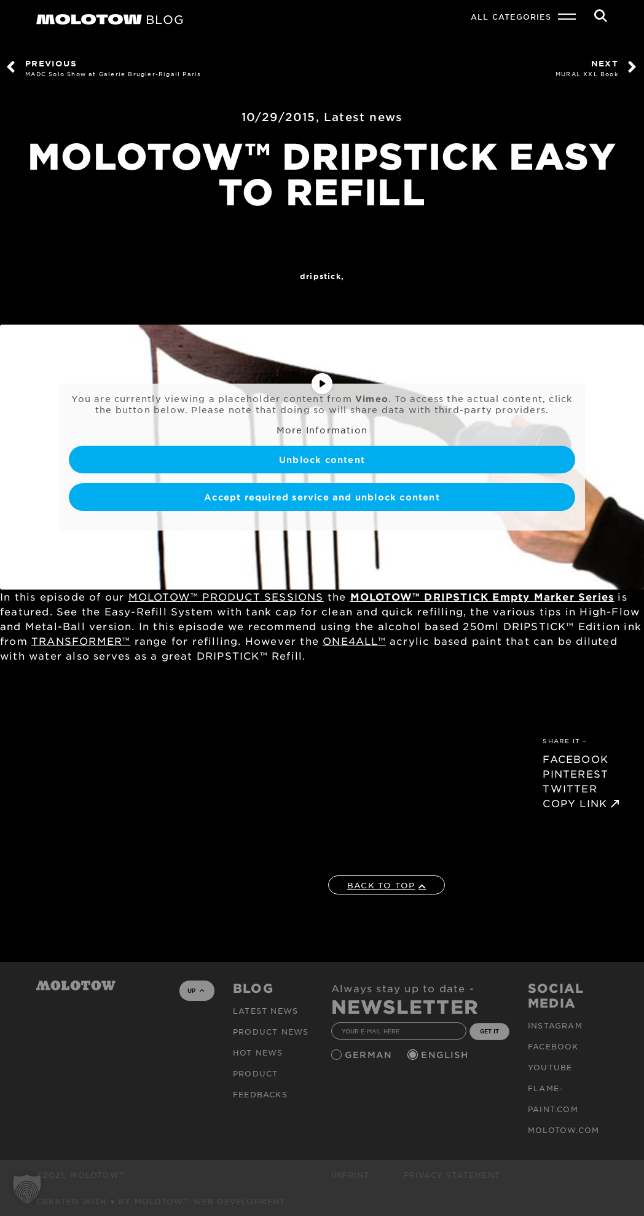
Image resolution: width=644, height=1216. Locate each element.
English (446, 1054)
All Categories (511, 17)
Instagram (555, 1025)
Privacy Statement (452, 1175)
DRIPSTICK (320, 276)
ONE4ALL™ (354, 640)
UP (195, 990)
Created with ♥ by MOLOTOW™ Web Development (161, 1201)
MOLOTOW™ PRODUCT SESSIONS (226, 596)
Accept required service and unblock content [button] (322, 496)
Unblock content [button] (322, 459)
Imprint (350, 1175)
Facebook (553, 1046)
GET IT (489, 1031)
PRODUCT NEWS (270, 1031)
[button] (27, 1189)
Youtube (550, 1067)
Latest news (363, 117)
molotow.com (563, 1130)
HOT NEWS (258, 1052)
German (370, 1054)
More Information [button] (322, 430)
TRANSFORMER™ (80, 640)
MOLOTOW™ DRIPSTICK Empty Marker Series (482, 596)
